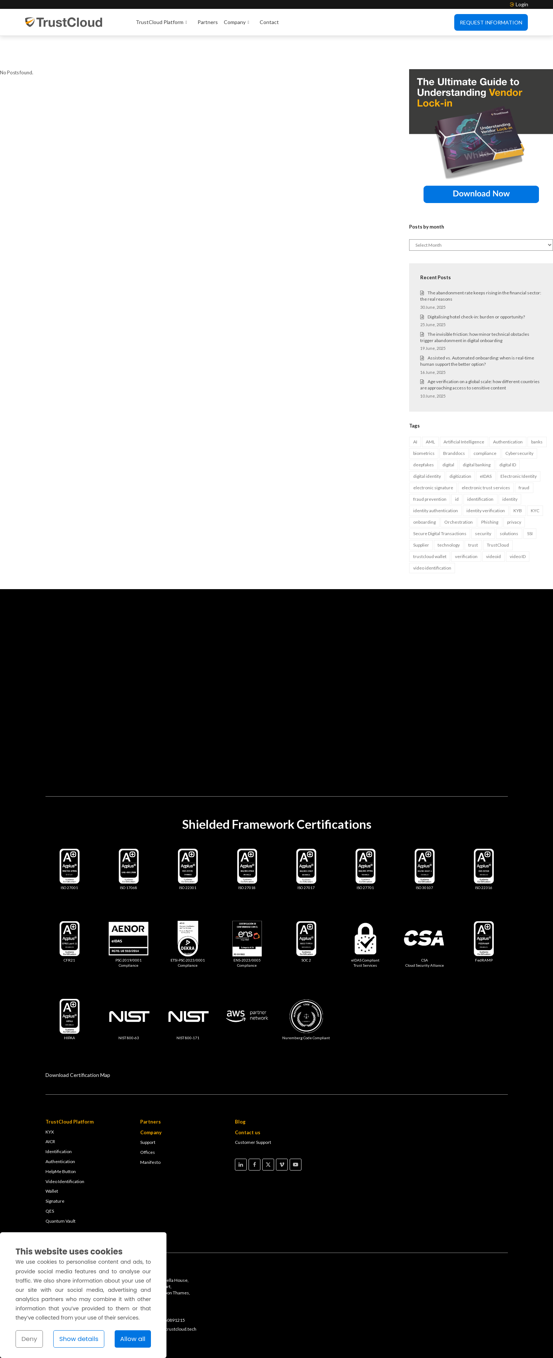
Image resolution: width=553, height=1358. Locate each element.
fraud (524, 454)
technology (449, 511)
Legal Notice (427, 1340)
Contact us (247, 1099)
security (483, 500)
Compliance (496, 1340)
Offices (147, 1119)
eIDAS (486, 443)
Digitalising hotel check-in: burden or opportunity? (476, 283)
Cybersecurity (519, 420)
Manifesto (150, 1129)
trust (473, 511)
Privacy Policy (393, 1340)
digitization (460, 443)
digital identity (427, 443)
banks (537, 408)
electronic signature (433, 454)
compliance (484, 420)
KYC (535, 477)
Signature (54, 1167)
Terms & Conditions (351, 1340)
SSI (530, 500)
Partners (208, 22)
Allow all (132, 1338)
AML (430, 408)
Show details (78, 1338)
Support (147, 1109)
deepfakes (423, 431)
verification (466, 523)
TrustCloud (498, 511)
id (457, 466)
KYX (49, 1098)
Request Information (491, 22)
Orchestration (458, 488)
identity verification (485, 477)
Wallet (51, 1158)
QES (49, 1177)
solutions (509, 500)
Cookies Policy (461, 1340)
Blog (240, 1088)
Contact (269, 22)
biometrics (424, 420)
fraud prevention (429, 466)
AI (415, 408)
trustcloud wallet (429, 523)
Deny (29, 1338)
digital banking (476, 431)
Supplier (421, 511)
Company (239, 22)
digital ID (507, 431)
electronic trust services (486, 454)
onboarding (424, 488)
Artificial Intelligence (464, 408)
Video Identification (64, 1148)
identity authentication (435, 477)
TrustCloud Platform (164, 22)
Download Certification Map (77, 1041)
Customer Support (253, 1109)
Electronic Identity (518, 443)
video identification (432, 534)
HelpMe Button (60, 1138)
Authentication (508, 408)
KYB (517, 477)
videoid (493, 523)
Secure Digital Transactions (439, 500)
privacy (514, 488)
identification (480, 466)
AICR (50, 1108)
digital (448, 431)
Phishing (489, 488)
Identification (58, 1118)
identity (509, 466)
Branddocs (454, 420)
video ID (518, 523)
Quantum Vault (60, 1187)
